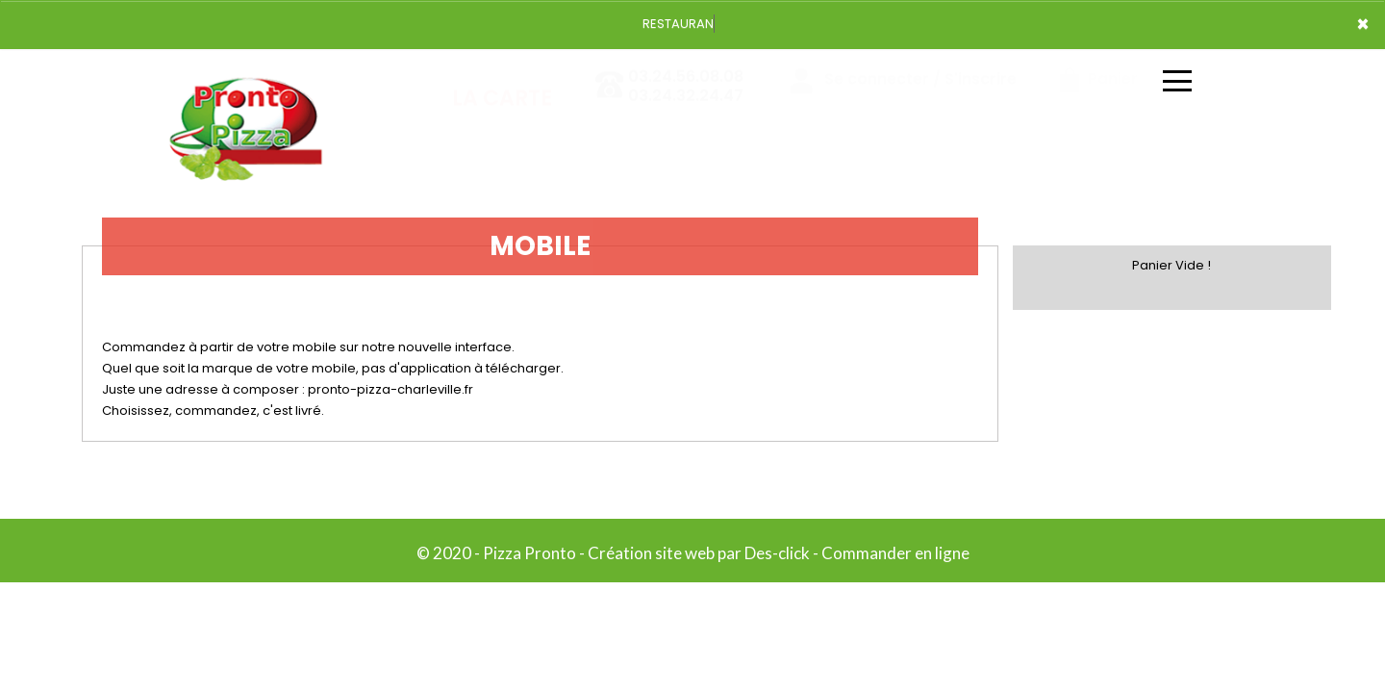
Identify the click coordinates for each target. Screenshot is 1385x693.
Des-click (777, 553)
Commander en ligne (895, 553)
